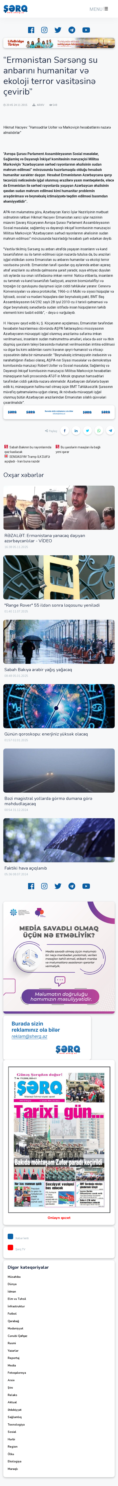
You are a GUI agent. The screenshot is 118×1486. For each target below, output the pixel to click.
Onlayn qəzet (59, 1217)
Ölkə (11, 1454)
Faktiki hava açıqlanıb (25, 868)
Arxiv (11, 1380)
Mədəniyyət (15, 1329)
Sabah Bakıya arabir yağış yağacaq (38, 670)
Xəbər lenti (18, 1238)
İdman (12, 1292)
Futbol (12, 1314)
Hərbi (11, 1439)
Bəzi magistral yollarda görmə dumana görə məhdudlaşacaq (48, 801)
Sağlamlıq (14, 1417)
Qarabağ (13, 1321)
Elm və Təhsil (17, 1299)
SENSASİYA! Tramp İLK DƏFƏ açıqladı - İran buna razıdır (27, 458)
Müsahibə (14, 1277)
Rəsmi (12, 1343)
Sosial (12, 1432)
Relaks (12, 1395)
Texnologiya (16, 1425)
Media (12, 1366)
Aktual (12, 1402)
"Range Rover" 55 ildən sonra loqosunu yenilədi (52, 605)
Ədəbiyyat (14, 1410)
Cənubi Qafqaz (17, 1336)
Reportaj (13, 1358)
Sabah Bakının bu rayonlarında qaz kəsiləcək (27, 449)
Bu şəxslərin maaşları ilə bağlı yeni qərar (78, 449)
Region (13, 1447)
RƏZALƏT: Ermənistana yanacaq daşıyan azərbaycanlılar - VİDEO (44, 538)
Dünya (12, 1284)
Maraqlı (13, 1469)
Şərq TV (16, 1249)
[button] (98, 9)
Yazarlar (13, 1351)
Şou (10, 1388)
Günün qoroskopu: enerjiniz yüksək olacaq (46, 734)
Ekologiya (14, 1462)
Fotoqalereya (17, 1373)
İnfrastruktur (16, 1306)
